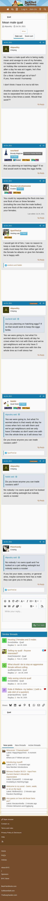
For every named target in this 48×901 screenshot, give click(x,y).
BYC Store (5, 878)
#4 (43, 226)
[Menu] (3, 9)
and (14, 265)
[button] (5, 601)
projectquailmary (14, 695)
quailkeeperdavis (14, 670)
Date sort (18, 36)
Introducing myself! (14, 762)
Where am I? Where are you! (17, 758)
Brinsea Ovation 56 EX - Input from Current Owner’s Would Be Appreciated (21, 774)
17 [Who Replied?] (16, 673)
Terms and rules (7, 828)
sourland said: (10, 319)
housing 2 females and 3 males (22, 640)
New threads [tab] (20, 745)
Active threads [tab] (34, 745)
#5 (43, 303)
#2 (43, 146)
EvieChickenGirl (14, 656)
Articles (4, 860)
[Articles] (17, 9)
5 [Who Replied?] (15, 645)
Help (3, 837)
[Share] (40, 42)
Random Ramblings (14, 794)
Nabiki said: (9, 477)
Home (3, 851)
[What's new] (40, 9)
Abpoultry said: (11, 415)
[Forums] (12, 9)
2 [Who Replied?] (15, 659)
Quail (22, 642)
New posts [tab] (7, 745)
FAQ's (3, 855)
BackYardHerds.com (8, 886)
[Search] (45, 9)
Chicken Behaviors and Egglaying (19, 806)
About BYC (5, 867)
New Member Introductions (17, 767)
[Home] (8, 9)
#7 (43, 461)
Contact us (5, 824)
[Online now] (8, 235)
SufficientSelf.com (8, 891)
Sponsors (4, 874)
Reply (42, 104)
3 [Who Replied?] (15, 698)
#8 (43, 542)
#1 (43, 42)
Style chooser (7, 819)
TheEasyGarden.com (9, 895)
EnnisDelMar (13, 642)
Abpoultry (8, 26)
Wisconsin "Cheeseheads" (17, 750)
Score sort (29, 36)
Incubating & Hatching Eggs (17, 782)
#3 (43, 181)
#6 (43, 396)
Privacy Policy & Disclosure (11, 833)
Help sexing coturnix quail (19, 678)
